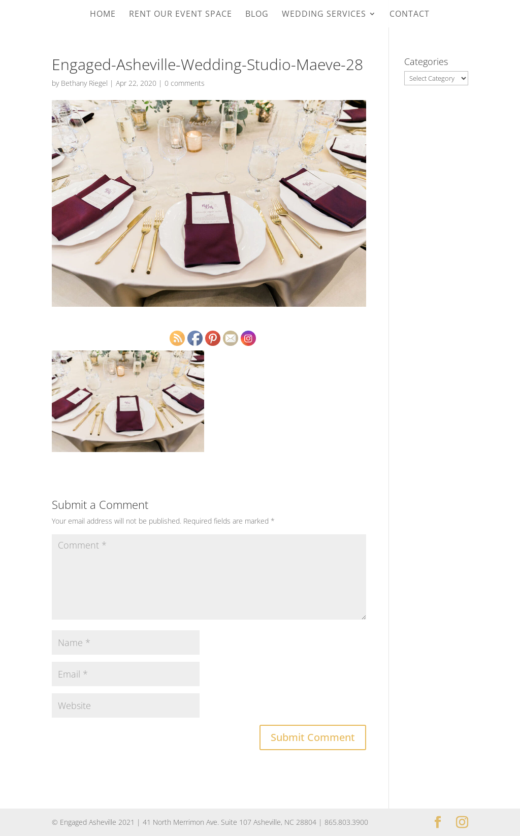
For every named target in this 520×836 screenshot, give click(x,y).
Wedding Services (324, 14)
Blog (257, 14)
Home (103, 14)
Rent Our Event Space (180, 14)
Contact (409, 14)
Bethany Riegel (84, 83)
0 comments (185, 83)
